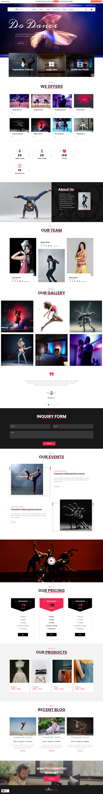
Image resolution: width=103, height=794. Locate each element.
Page (47, 9)
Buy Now (56, 1)
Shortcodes (56, 9)
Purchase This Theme (96, 1)
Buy (23, 620)
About (41, 9)
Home (34, 9)
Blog (64, 9)
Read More (21, 43)
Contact (71, 9)
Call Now (52, 763)
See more (56, 476)
